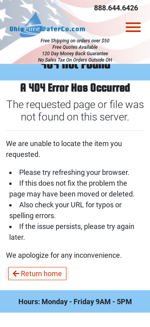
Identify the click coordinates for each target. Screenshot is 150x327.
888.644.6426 (116, 8)
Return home (37, 273)
